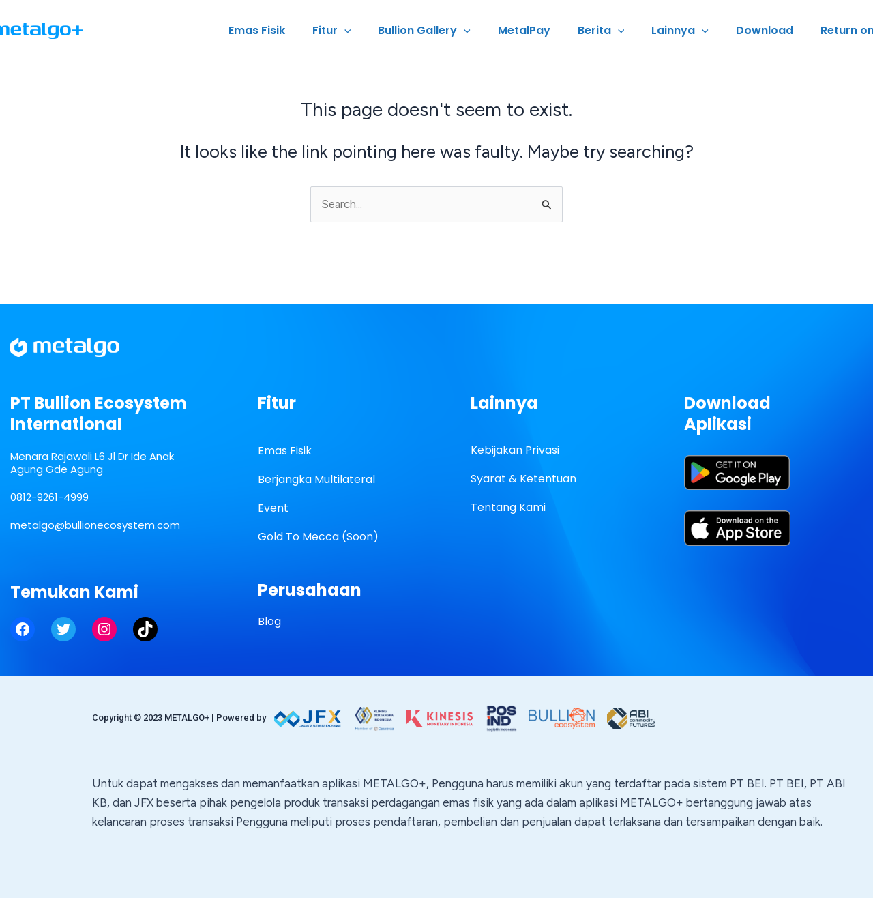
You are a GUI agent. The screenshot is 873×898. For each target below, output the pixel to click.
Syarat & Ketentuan (523, 479)
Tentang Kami (508, 508)
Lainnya (693, 30)
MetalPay (548, 30)
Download (772, 30)
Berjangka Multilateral (316, 480)
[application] (380, 30)
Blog (269, 622)
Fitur (367, 30)
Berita (620, 30)
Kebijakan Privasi (515, 451)
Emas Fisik (297, 30)
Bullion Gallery (454, 30)
